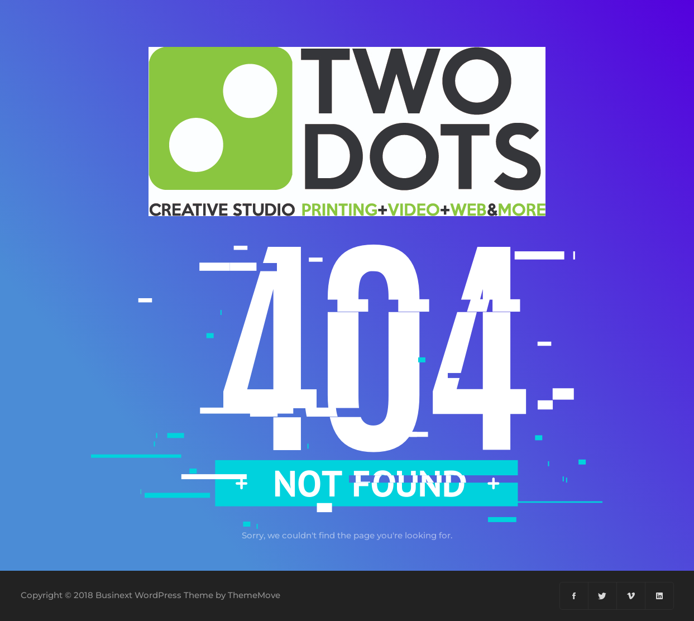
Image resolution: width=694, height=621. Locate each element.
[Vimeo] (631, 595)
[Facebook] (574, 595)
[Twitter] (602, 595)
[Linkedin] (659, 595)
